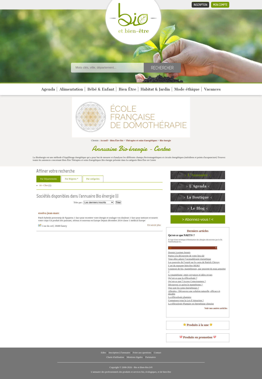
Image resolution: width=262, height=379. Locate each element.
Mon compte (220, 5)
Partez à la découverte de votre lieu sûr (186, 255)
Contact (157, 352)
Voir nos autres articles (216, 308)
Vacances (212, 89)
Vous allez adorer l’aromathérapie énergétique (189, 259)
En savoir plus (154, 225)
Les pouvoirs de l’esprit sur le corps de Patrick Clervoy (194, 262)
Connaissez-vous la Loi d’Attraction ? (186, 300)
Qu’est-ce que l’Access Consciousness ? (187, 281)
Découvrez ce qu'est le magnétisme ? (185, 284)
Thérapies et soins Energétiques (142, 140)
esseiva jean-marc (48, 212)
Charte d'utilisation (115, 357)
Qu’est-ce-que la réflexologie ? (182, 278)
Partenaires (150, 357)
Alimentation (71, 89)
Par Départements (48, 179)
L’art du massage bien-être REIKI (184, 265)
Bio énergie (165, 140)
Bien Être (127, 89)
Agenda (48, 89)
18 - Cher (43, 185)
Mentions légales (135, 357)
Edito (103, 352)
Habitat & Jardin (155, 89)
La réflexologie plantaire (179, 297)
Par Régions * (71, 179)
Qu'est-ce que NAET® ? (181, 235)
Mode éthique (187, 89)
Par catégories (93, 179)
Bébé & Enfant (100, 89)
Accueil (104, 140)
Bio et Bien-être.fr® (143, 367)
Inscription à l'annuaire (119, 352)
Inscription (200, 5)
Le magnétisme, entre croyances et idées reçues (190, 275)
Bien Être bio (116, 140)
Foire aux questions (142, 352)
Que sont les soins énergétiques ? (183, 288)
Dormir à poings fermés (179, 252)
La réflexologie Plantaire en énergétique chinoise (191, 303)
